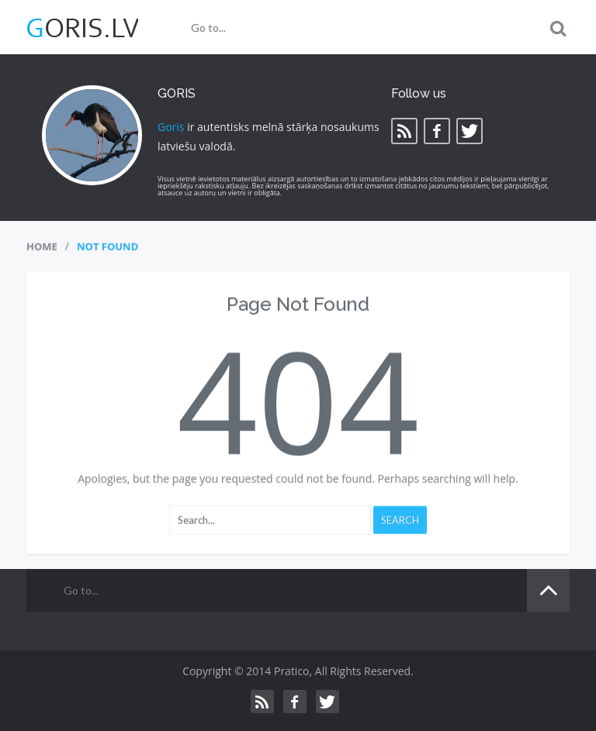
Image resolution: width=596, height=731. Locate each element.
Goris (171, 126)
